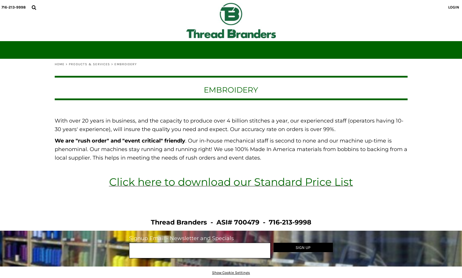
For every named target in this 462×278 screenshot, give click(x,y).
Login (453, 7)
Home (59, 64)
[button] (33, 7)
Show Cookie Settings (231, 272)
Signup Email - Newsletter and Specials (181, 238)
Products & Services (89, 64)
